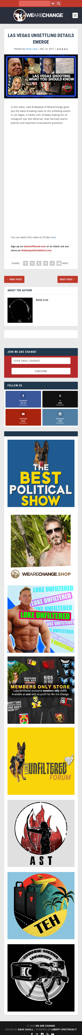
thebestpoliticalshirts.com (36, 250)
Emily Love (31, 48)
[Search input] (35, 3)
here (53, 237)
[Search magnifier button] (58, 3)
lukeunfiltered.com (35, 246)
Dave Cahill (25, 1029)
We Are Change (45, 1025)
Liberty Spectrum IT (64, 1029)
